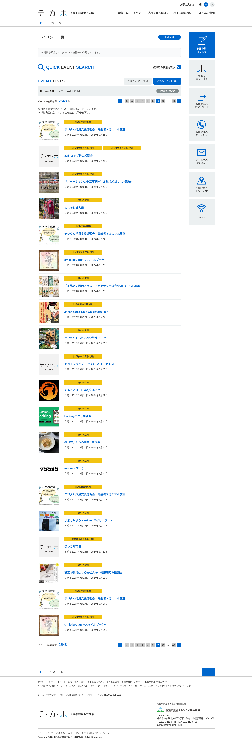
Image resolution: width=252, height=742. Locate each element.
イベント (138, 12)
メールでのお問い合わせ (201, 161)
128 (174, 101)
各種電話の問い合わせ (202, 133)
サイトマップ (120, 686)
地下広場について (184, 12)
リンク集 (133, 686)
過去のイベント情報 (167, 81)
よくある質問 (207, 12)
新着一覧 (123, 12)
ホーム (41, 682)
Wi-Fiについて (146, 686)
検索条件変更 (167, 91)
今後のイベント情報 (138, 81)
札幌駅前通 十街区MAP (156, 682)
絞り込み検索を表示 (164, 67)
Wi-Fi (201, 217)
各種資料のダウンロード (201, 106)
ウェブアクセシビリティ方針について (173, 686)
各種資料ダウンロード (132, 682)
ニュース (50, 682)
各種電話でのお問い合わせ (50, 686)
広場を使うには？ (158, 12)
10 (163, 101)
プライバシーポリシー (101, 686)
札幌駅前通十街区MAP (201, 189)
